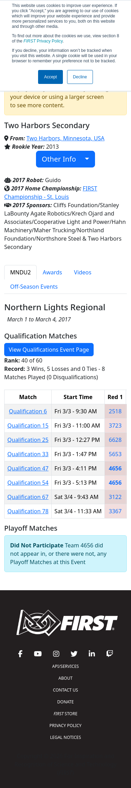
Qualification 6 (28, 411)
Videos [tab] (83, 272)
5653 (115, 454)
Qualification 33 (28, 454)
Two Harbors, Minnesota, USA (65, 138)
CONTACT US (65, 690)
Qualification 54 (28, 482)
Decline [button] (80, 77)
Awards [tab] (52, 272)
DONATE (65, 702)
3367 (115, 511)
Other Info (62, 159)
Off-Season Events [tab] (34, 286)
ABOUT (65, 678)
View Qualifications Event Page (49, 349)
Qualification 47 (28, 468)
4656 (115, 468)
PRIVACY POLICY (66, 725)
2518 (115, 411)
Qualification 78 (28, 511)
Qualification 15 (28, 425)
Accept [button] (50, 77)
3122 (115, 497)
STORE (65, 714)
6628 (115, 440)
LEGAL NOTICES (65, 737)
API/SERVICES (65, 666)
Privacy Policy (43, 41)
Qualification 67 (28, 497)
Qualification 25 (28, 440)
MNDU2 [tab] (20, 272)
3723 (115, 425)
